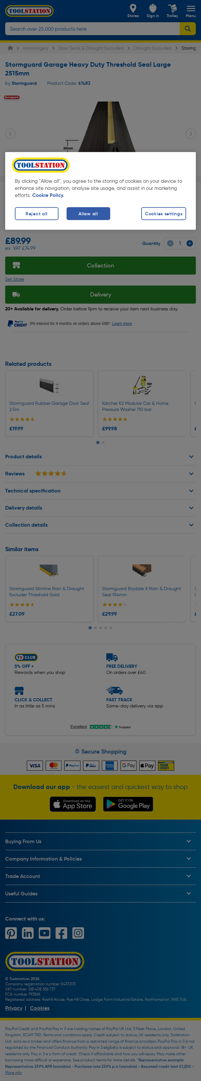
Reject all (37, 214)
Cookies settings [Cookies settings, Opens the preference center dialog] (164, 214)
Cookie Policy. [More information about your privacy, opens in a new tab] (48, 195)
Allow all (88, 214)
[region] (100, 191)
